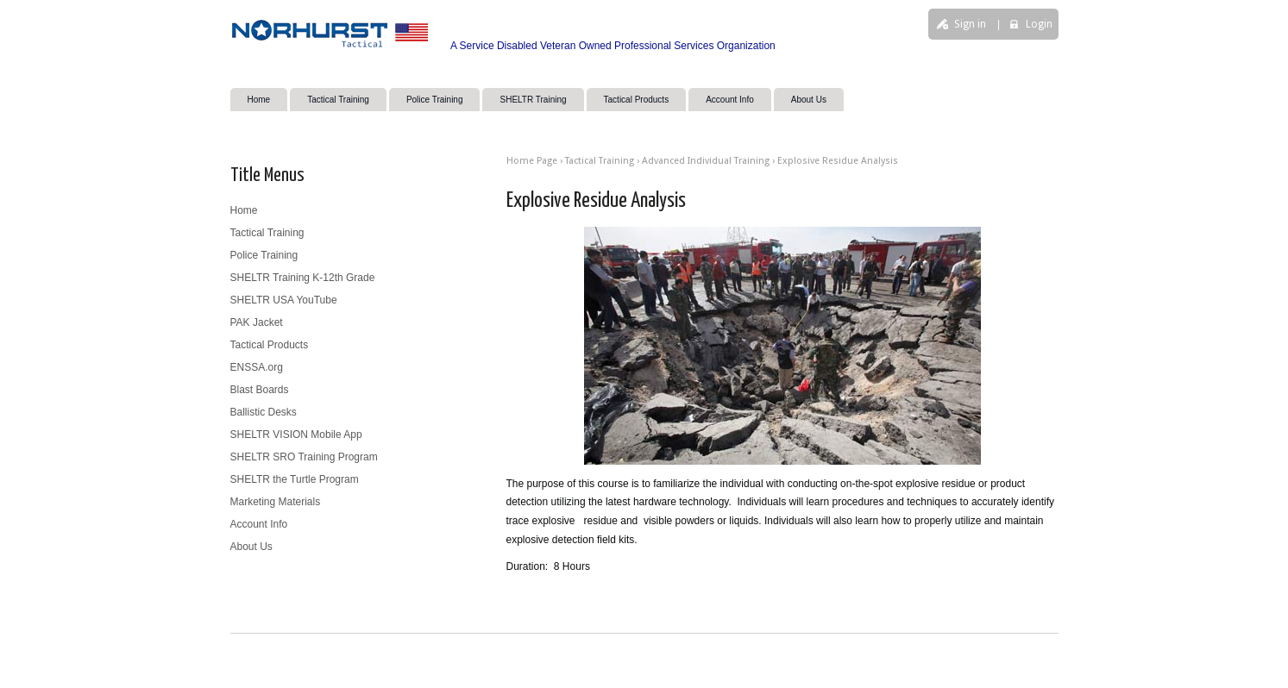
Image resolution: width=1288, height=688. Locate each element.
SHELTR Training (532, 99)
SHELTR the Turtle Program (294, 479)
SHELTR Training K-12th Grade (302, 278)
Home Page (531, 160)
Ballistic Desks (263, 412)
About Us (808, 99)
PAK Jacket (256, 322)
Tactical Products (636, 99)
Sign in (970, 24)
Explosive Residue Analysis (837, 160)
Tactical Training (338, 99)
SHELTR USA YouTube (283, 300)
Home (259, 99)
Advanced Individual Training (706, 160)
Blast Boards (259, 390)
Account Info (730, 99)
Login (1039, 24)
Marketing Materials (275, 502)
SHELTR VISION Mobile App (296, 434)
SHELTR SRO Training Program (304, 457)
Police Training (434, 99)
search (903, 84)
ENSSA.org (256, 367)
